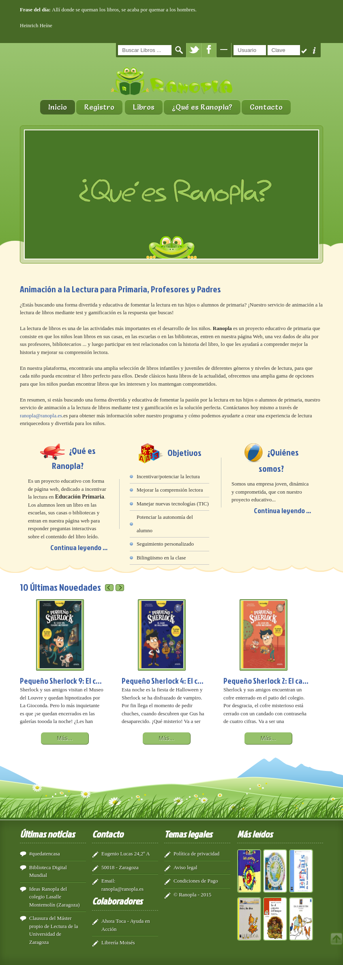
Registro (99, 107)
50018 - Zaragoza (120, 867)
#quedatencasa (44, 854)
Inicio (57, 107)
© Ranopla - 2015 (192, 895)
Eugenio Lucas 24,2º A (125, 854)
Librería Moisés (118, 942)
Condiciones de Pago (196, 881)
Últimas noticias (47, 833)
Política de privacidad (196, 854)
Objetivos (184, 452)
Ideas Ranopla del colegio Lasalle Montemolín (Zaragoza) (54, 897)
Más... (64, 738)
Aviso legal (185, 867)
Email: (108, 881)
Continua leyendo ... (78, 547)
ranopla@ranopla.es (41, 415)
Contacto (266, 107)
